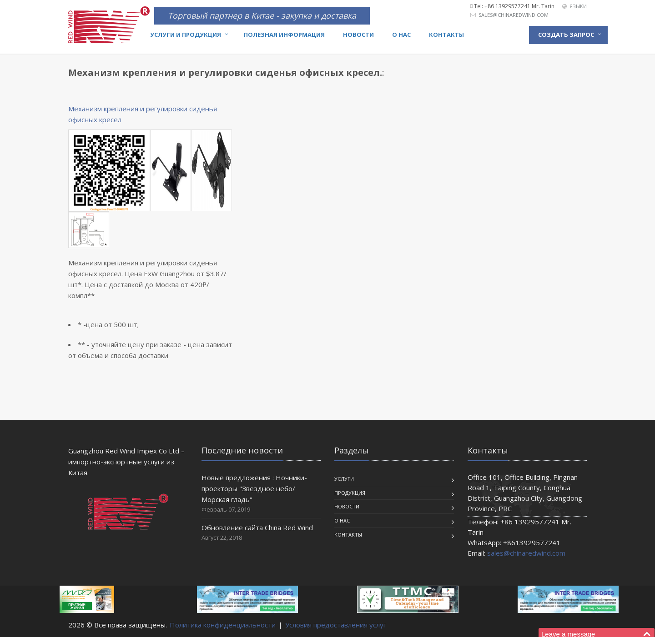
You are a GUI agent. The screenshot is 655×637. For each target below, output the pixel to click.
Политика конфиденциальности (223, 624)
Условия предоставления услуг (335, 624)
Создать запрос (566, 34)
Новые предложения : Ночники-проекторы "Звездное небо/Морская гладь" (254, 488)
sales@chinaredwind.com (514, 14)
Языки (578, 6)
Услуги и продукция (185, 34)
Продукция (349, 492)
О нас (401, 34)
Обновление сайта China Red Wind (257, 527)
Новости (358, 34)
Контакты (446, 34)
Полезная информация (284, 34)
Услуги (344, 478)
